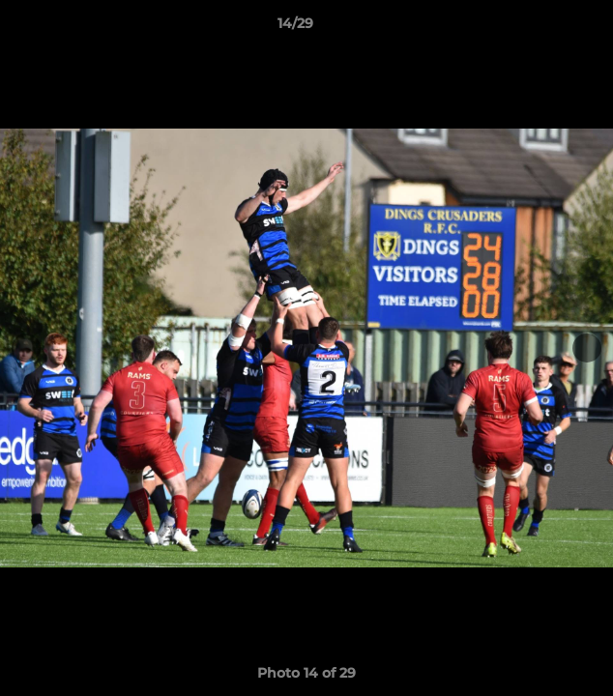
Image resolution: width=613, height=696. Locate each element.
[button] (543, 28)
